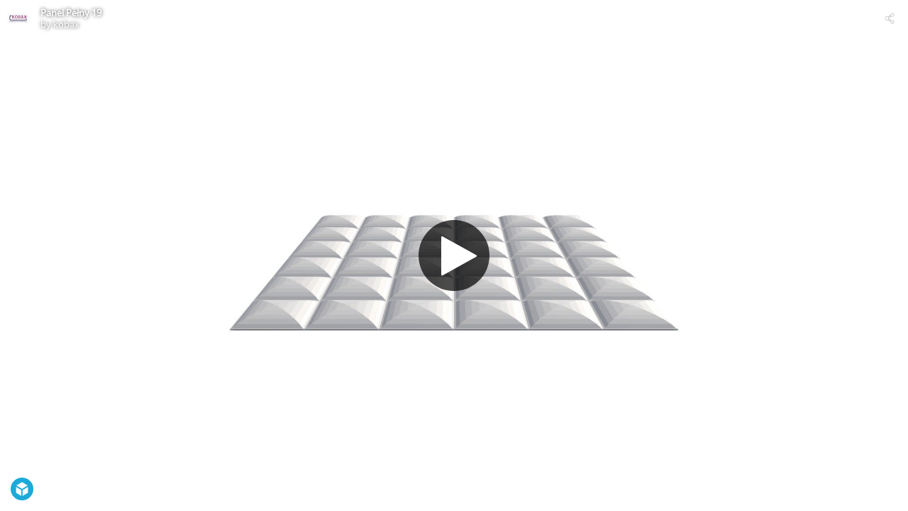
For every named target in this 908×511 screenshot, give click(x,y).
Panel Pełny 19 (70, 12)
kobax (66, 24)
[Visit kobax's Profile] (18, 18)
